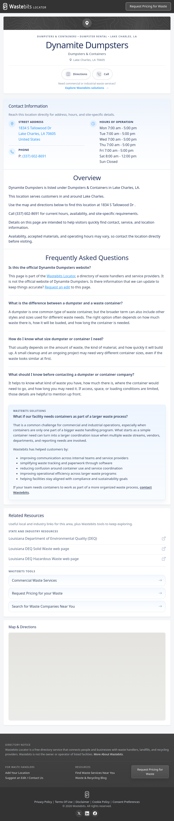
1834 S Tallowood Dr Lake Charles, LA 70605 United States (37, 133)
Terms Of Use (64, 802)
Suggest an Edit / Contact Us (24, 778)
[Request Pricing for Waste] (148, 6)
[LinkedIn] (87, 813)
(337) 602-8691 (34, 156)
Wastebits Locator (61, 276)
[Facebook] (94, 813)
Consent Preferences (126, 802)
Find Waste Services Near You (95, 773)
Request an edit (57, 287)
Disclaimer (82, 802)
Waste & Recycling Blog (91, 778)
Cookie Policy (101, 802)
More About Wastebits (108, 754)
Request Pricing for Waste (150, 772)
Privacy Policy (43, 802)
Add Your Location (17, 773)
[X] (79, 813)
